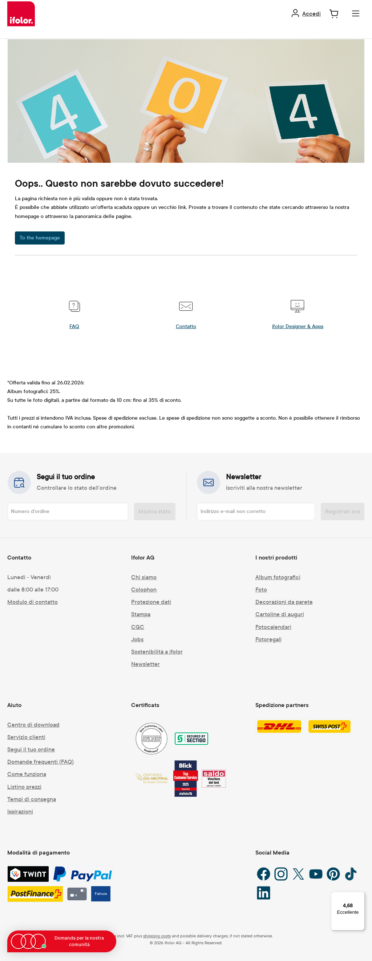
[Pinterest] (333, 874)
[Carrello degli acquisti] (334, 13)
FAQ (74, 326)
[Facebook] (263, 874)
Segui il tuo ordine (31, 749)
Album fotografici (277, 577)
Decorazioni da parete (284, 601)
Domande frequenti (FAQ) (40, 761)
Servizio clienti (26, 737)
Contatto (186, 326)
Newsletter (145, 664)
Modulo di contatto (32, 601)
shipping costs (157, 935)
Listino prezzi (24, 786)
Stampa (140, 614)
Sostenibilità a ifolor (157, 651)
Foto (261, 589)
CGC (137, 626)
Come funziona (26, 774)
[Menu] (356, 13)
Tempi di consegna (31, 799)
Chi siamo (144, 577)
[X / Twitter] (298, 874)
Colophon (144, 589)
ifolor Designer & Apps (297, 326)
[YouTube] (316, 874)
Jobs (137, 639)
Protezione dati (151, 601)
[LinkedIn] (263, 893)
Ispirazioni (20, 811)
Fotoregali (268, 639)
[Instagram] (281, 874)
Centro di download (33, 724)
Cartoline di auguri (279, 614)
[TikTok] (351, 874)
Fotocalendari (273, 626)
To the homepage (40, 238)
